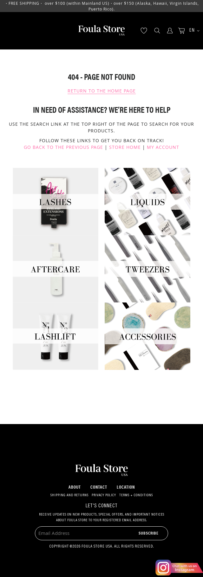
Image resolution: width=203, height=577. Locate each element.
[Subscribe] (148, 533)
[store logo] (101, 30)
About (75, 487)
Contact (98, 487)
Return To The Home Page (102, 91)
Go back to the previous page (63, 147)
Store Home (125, 147)
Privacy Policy (104, 495)
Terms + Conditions (136, 495)
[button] (192, 31)
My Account (163, 147)
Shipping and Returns (69, 495)
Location (126, 487)
